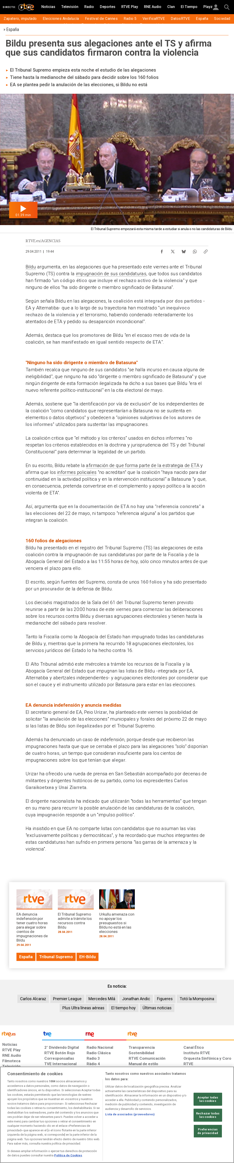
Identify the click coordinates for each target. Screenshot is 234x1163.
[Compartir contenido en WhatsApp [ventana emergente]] (194, 250)
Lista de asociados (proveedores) (130, 1114)
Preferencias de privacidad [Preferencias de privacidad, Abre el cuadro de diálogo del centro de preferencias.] (207, 1131)
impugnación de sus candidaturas (111, 273)
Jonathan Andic (136, 998)
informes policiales (76, 472)
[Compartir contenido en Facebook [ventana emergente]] (161, 250)
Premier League (67, 998)
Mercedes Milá (101, 998)
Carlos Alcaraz (33, 998)
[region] (117, 1115)
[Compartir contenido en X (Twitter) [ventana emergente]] (172, 250)
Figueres (165, 998)
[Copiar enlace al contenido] (205, 250)
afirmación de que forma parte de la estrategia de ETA (142, 465)
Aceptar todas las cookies (207, 1099)
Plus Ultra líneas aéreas (83, 1007)
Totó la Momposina (197, 998)
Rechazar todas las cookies (207, 1115)
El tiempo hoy (123, 1007)
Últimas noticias (157, 1007)
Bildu (31, 267)
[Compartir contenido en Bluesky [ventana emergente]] (183, 250)
